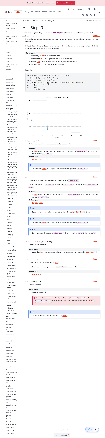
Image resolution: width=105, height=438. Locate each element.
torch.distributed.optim (11, 19)
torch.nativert (10, 88)
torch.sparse (9, 347)
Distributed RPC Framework (9, 329)
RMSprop (10, 235)
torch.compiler (10, 48)
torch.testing (9, 353)
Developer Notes (44, 12)
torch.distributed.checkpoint (11, 37)
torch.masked (10, 338)
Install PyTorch (26, 12)
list (33, 159)
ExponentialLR (11, 265)
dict (33, 274)
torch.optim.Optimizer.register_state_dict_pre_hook (12, 155)
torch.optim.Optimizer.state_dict (12, 148)
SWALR (9, 305)
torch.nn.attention (10, 101)
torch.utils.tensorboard (11, 406)
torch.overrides (10, 85)
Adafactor (10, 201)
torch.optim (9, 109)
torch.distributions (10, 43)
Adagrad (9, 204)
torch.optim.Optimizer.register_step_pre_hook (12, 180)
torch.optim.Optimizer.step (12, 173)
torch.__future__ (11, 430)
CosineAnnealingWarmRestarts (12, 298)
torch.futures (9, 58)
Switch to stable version (65, 3)
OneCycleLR (11, 293)
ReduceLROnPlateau (12, 286)
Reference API (37, 12)
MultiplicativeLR (12, 250)
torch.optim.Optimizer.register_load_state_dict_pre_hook (12, 130)
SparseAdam (11, 213)
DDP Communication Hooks (10, 319)
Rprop (9, 238)
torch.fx (8, 61)
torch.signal (9, 79)
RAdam (9, 232)
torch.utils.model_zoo (11, 401)
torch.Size (9, 344)
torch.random (10, 335)
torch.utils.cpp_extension (11, 373)
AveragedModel (12, 302)
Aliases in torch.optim (10, 309)
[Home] (23, 21)
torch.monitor (10, 76)
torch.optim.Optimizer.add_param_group (12, 114)
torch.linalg (9, 73)
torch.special (9, 82)
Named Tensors (10, 419)
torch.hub (8, 70)
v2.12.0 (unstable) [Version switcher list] (18, 12)
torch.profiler (9, 94)
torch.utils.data (10, 377)
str (36, 274)
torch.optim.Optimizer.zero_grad (12, 194)
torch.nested (9, 341)
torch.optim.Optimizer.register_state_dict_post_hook (12, 165)
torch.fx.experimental (10, 66)
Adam (9, 207)
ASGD (9, 219)
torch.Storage (10, 350)
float (36, 159)
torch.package (10, 91)
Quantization (9, 324)
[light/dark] (94, 9)
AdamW (9, 210)
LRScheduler (11, 244)
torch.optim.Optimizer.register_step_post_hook (12, 187)
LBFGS (9, 222)
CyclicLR (10, 290)
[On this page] (98, 12)
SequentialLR (11, 282)
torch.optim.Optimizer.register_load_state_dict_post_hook (12, 140)
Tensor (41, 159)
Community (52, 11)
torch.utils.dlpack (11, 391)
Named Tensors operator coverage (11, 423)
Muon (9, 225)
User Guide (31, 12)
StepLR (9, 253)
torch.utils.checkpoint (11, 368)
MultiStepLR (11, 256)
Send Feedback (61, 435)
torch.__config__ (11, 427)
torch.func (9, 55)
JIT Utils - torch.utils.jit (9, 387)
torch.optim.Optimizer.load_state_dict (12, 122)
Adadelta (10, 198)
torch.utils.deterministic (11, 382)
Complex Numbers (11, 313)
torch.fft (8, 52)
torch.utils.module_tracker (11, 412)
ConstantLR (10, 259)
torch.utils (9, 356)
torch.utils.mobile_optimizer (11, 395)
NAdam (9, 228)
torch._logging (9, 434)
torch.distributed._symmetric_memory (11, 31)
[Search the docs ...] (81, 9)
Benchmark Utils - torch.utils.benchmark (11, 362)
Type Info (8, 416)
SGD (8, 241)
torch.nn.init (9, 97)
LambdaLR (10, 247)
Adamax (9, 216)
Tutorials (59, 11)
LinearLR (10, 262)
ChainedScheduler (12, 278)
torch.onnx (9, 106)
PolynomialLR (11, 268)
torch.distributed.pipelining (11, 24)
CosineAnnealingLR (12, 272)
